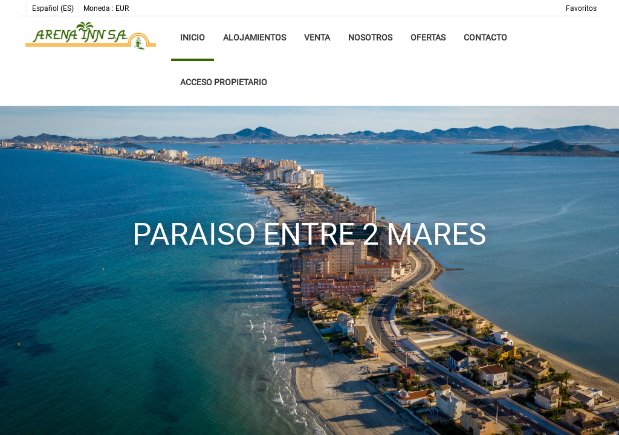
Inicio (192, 37)
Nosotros (370, 37)
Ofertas (428, 37)
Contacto (485, 37)
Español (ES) (53, 8)
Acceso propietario (223, 82)
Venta (317, 37)
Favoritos (581, 8)
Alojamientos (254, 37)
